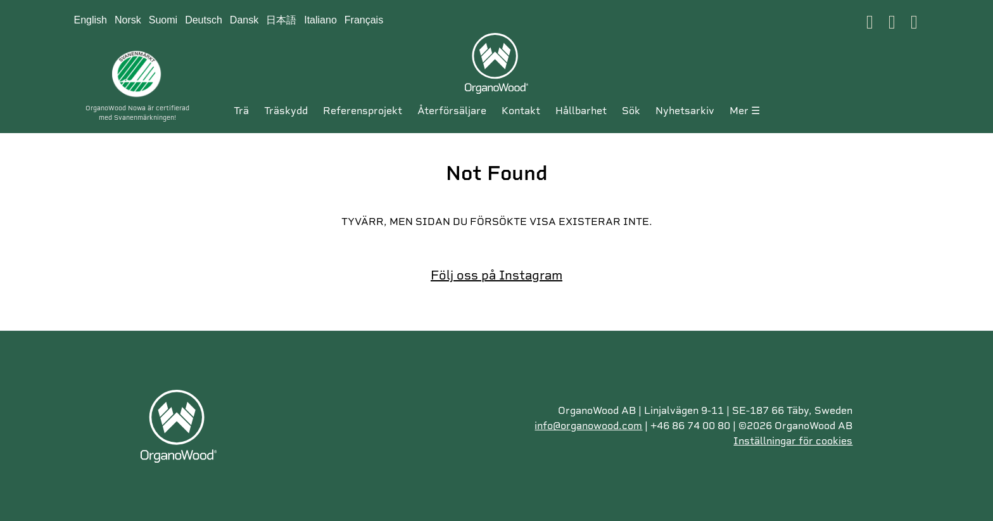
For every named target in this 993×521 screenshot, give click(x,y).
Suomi (163, 20)
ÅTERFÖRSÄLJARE (451, 111)
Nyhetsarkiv (684, 111)
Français (364, 20)
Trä (241, 111)
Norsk (128, 20)
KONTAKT (521, 111)
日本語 (281, 20)
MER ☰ (745, 111)
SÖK (631, 111)
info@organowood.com (588, 426)
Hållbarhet (581, 111)
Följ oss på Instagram (496, 275)
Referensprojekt (362, 111)
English (90, 20)
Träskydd (286, 111)
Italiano (320, 20)
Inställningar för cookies (792, 441)
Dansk (244, 20)
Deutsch (203, 20)
